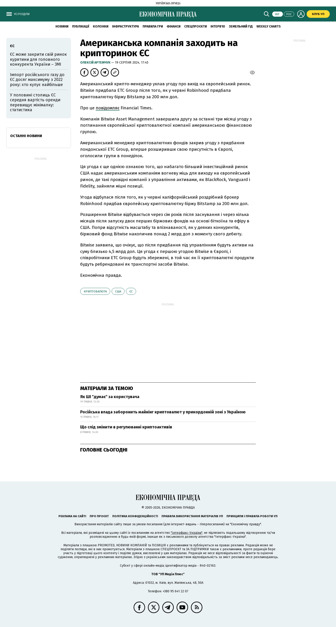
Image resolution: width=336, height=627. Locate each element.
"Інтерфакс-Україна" (186, 533)
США (118, 291)
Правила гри (153, 26)
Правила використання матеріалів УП (192, 516)
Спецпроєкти (195, 26)
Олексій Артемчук (95, 63)
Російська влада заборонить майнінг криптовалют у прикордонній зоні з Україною (163, 412)
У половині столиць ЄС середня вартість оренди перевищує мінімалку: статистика (35, 102)
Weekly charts (269, 26)
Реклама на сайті (72, 516)
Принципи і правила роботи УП (252, 516)
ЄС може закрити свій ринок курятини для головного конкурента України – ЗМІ (38, 59)
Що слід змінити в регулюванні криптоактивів (126, 427)
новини (61, 26)
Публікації (80, 26)
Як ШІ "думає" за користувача (109, 396)
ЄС (131, 291)
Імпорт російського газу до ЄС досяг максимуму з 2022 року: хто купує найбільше (37, 79)
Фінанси (173, 26)
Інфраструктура (125, 26)
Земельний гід (241, 26)
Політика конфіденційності (135, 516)
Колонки (100, 26)
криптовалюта (95, 291)
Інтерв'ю (218, 26)
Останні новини (26, 136)
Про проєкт (99, 516)
